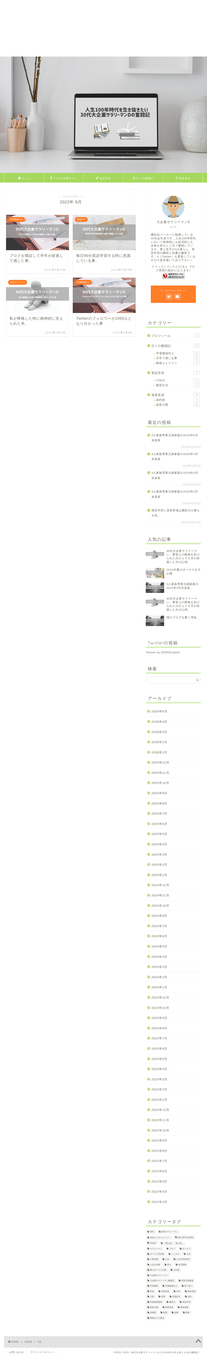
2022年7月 (159, 1161)
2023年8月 (159, 1028)
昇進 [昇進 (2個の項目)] (152, 1291)
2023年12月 (160, 997)
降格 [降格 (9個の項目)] (188, 1313)
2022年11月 (160, 1120)
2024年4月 (159, 956)
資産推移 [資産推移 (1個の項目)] (184, 1307)
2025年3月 (159, 854)
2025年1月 (159, 875)
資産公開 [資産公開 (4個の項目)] (154, 1307)
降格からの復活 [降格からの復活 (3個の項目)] (157, 1318)
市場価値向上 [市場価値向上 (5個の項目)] (171, 1286)
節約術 (178, 400)
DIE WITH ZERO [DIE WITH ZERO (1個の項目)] (186, 1237)
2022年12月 (160, 1109)
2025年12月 (160, 762)
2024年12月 (160, 885)
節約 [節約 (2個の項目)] (190, 1297)
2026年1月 (159, 752)
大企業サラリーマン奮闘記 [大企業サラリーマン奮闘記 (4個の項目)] (162, 1280)
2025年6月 (159, 824)
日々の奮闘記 (143, 178)
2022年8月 (159, 1150)
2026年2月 (159, 742)
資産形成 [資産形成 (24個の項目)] (169, 1307)
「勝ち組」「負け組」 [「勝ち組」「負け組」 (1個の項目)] (174, 1243)
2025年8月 (159, 803)
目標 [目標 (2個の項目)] (163, 1297)
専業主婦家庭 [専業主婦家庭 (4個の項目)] (187, 1280)
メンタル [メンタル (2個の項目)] (175, 1254)
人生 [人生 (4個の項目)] (167, 1259)
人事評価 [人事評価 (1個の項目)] (154, 1259)
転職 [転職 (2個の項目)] (176, 1313)
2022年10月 (160, 1130)
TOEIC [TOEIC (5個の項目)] (153, 1243)
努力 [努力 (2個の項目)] (169, 1265)
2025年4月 (159, 844)
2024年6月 (159, 936)
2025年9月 (159, 793)
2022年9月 (159, 1140)
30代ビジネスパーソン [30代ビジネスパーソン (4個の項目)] (160, 1237)
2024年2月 (159, 977)
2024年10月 (160, 905)
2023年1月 (159, 1099)
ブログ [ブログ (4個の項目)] (172, 1249)
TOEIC (178, 380)
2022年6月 (159, 1171)
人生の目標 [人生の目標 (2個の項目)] (155, 1265)
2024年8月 (159, 915)
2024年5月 (159, 946)
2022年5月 (159, 1181)
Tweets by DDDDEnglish (163, 652)
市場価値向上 (178, 353)
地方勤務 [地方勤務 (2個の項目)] (182, 1265)
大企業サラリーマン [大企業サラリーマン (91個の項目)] (159, 1275)
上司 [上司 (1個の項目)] (188, 1254)
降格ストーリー (178, 363)
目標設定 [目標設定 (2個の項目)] (176, 1297)
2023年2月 (159, 1089)
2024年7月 (159, 926)
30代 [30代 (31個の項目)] (152, 1232)
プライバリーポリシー (42, 1352)
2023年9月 (159, 1018)
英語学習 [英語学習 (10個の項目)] (186, 1302)
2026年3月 (159, 732)
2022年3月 (159, 1202)
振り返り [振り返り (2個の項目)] (188, 1286)
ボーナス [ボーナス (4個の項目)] (186, 1249)
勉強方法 (178, 385)
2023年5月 (159, 1059)
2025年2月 (159, 864)
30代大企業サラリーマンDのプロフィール (63, 179)
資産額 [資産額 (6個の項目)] (153, 1313)
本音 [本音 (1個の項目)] (178, 1291)
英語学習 (103, 178)
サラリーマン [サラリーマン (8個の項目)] (156, 1249)
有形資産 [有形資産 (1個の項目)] (165, 1291)
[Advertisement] (103, 28)
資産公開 (178, 405)
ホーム (24, 178)
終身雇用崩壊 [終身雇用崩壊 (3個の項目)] (156, 1302)
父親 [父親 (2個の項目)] (152, 1297)
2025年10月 (160, 783)
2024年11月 (160, 895)
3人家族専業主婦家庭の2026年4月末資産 (174, 457)
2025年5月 (159, 834)
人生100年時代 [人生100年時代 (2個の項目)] (183, 1259)
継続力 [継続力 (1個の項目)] (172, 1302)
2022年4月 (159, 1191)
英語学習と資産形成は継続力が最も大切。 (175, 513)
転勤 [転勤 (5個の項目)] (165, 1313)
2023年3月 (159, 1079)
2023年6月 (159, 1048)
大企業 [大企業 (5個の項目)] (176, 1270)
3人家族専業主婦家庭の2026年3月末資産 (174, 475)
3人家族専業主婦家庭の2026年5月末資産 (174, 438)
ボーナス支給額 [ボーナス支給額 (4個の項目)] (157, 1254)
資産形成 (182, 178)
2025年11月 (160, 772)
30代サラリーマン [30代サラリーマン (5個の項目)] (170, 1232)
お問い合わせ (16, 1352)
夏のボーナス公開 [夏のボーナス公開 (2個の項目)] (158, 1270)
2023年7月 (159, 1038)
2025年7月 (159, 813)
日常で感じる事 (178, 358)
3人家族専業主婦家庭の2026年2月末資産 (174, 494)
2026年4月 (159, 721)
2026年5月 (159, 711)
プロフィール (175, 335)
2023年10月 (160, 1007)
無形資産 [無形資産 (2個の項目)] (192, 1291)
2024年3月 (159, 966)
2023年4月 (159, 1069)
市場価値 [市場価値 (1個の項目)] (154, 1286)
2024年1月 (159, 987)
